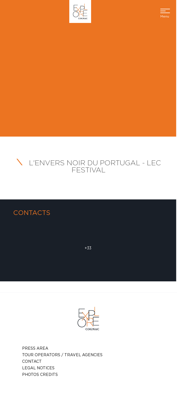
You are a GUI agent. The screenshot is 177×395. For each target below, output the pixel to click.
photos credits (40, 374)
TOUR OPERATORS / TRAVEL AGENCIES (62, 355)
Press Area (35, 348)
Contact (32, 361)
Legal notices (38, 368)
